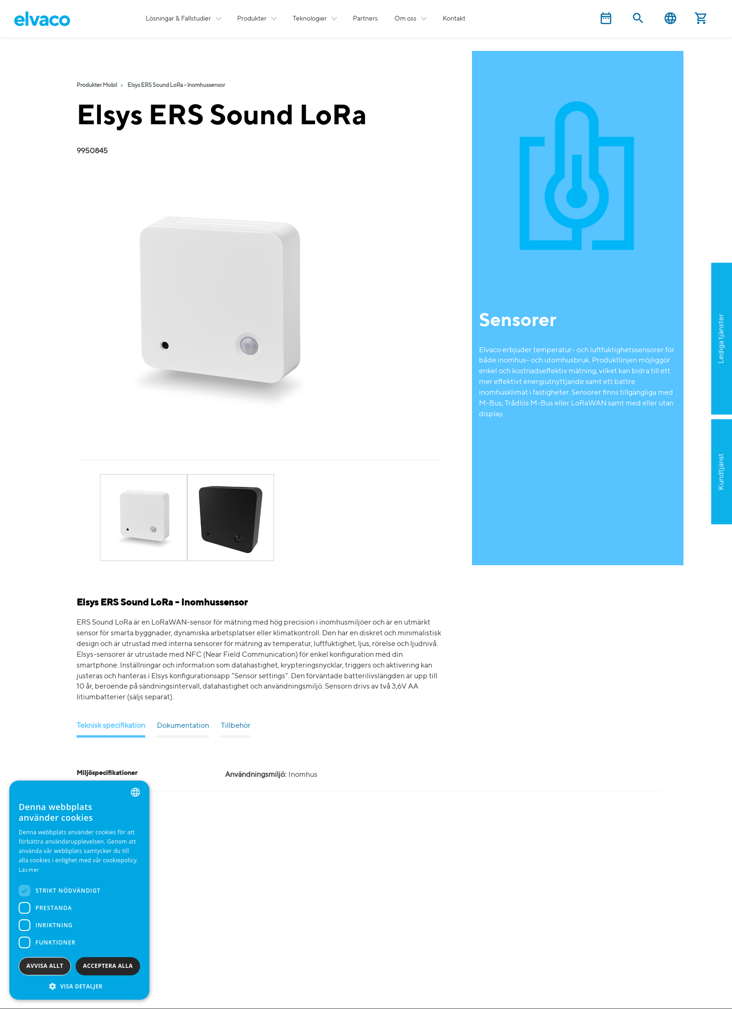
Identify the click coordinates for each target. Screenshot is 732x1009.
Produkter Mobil (97, 85)
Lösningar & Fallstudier (178, 18)
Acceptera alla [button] (108, 966)
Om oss (405, 18)
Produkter (252, 18)
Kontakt (454, 18)
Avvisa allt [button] (45, 966)
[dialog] (79, 890)
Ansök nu (674, 384)
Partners (365, 18)
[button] (79, 985)
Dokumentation (183, 726)
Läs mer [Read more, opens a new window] (29, 870)
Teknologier (310, 18)
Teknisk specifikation (111, 726)
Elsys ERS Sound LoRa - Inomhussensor (176, 85)
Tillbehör (236, 726)
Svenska (670, 18)
